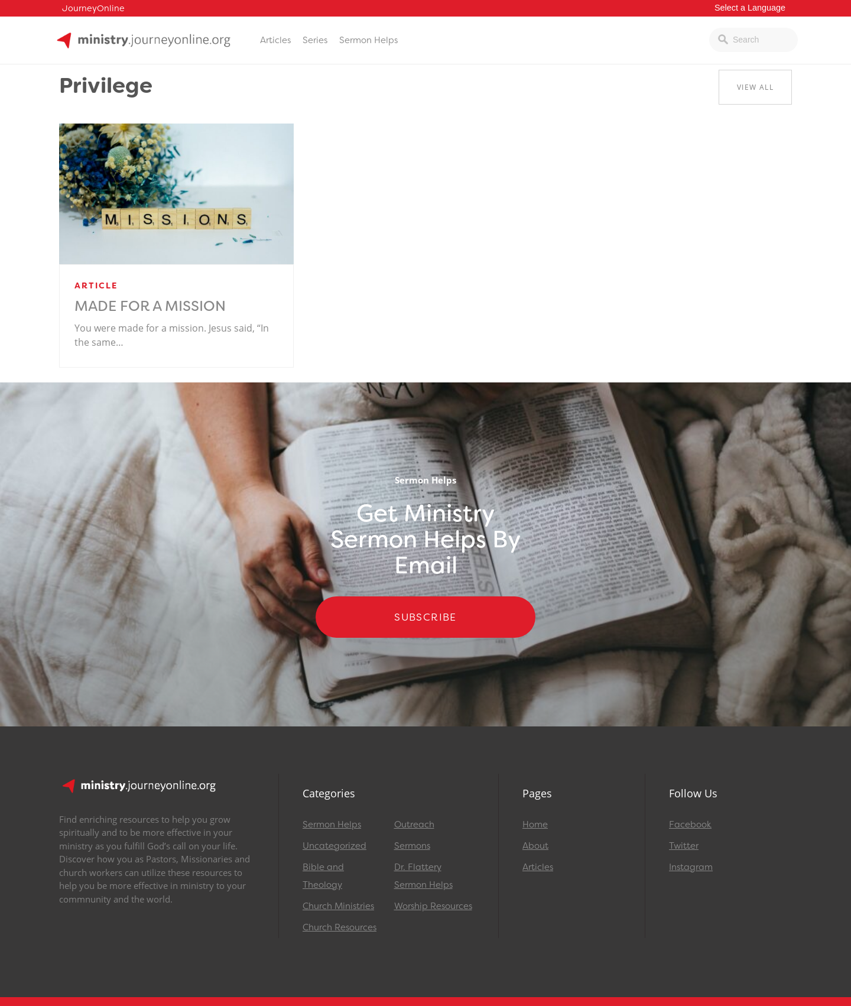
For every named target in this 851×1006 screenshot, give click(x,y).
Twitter (684, 846)
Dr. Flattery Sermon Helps (423, 876)
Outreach (414, 824)
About (535, 846)
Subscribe (425, 617)
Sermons (412, 846)
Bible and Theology (323, 876)
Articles (275, 40)
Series (315, 40)
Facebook (690, 824)
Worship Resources (433, 906)
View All (755, 87)
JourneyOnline (93, 8)
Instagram (691, 867)
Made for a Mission (150, 306)
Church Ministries (338, 906)
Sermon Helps (368, 40)
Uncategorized (334, 846)
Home (535, 824)
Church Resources (339, 927)
